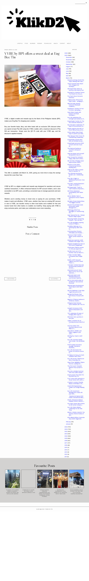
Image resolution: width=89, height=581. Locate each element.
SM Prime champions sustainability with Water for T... (75, 192)
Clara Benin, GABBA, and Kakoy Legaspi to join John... (74, 332)
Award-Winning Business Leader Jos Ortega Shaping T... (75, 387)
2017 (66, 443)
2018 (66, 440)
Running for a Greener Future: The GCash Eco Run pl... (76, 93)
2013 (66, 452)
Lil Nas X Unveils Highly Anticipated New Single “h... (74, 256)
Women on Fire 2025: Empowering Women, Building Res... (74, 166)
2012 (66, 454)
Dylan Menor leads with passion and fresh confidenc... (74, 114)
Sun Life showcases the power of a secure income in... (75, 351)
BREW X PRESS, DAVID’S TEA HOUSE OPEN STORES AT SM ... (76, 414)
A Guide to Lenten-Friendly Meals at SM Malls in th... (75, 383)
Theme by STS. (49, 509)
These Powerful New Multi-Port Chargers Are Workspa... (75, 85)
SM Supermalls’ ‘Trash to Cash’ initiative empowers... (76, 188)
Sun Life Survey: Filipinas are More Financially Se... (75, 359)
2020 (66, 436)
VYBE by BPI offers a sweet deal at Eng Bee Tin (75, 170)
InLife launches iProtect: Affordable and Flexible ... (75, 232)
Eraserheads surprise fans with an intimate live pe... (75, 140)
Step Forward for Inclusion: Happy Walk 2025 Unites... (75, 158)
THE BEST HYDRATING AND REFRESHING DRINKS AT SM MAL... (75, 266)
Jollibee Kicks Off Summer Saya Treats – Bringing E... (75, 100)
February (68, 421)
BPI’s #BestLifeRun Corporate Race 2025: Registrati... (76, 418)
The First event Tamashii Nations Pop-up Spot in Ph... (74, 367)
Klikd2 (38, 509)
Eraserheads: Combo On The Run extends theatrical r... (75, 121)
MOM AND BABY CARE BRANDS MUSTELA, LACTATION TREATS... (74, 277)
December (69, 57)
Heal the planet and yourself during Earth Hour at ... (75, 154)
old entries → (55, 278)
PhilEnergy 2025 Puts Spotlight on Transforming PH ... (75, 211)
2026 (66, 53)
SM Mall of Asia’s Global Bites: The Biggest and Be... (76, 202)
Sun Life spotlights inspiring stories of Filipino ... (75, 223)
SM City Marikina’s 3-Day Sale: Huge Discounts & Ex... (76, 291)
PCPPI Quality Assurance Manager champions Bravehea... (74, 346)
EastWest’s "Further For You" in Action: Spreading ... (75, 109)
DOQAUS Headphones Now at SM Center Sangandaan (76, 244)
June (67, 71)
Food (26, 43)
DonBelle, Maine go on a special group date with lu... (74, 228)
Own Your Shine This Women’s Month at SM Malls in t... (74, 327)
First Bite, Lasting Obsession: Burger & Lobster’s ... (75, 184)
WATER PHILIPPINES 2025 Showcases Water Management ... (75, 206)
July (67, 68)
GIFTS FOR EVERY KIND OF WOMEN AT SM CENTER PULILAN (75, 282)
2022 (66, 431)
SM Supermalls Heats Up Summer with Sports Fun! (75, 89)
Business (32, 43)
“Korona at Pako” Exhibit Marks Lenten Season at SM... (75, 236)
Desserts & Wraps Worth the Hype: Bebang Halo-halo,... (75, 80)
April (67, 75)
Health (56, 43)
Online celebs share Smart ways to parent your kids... (75, 133)
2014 (66, 449)
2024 (66, 427)
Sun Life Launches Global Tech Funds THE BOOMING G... (75, 341)
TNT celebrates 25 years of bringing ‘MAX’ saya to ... (75, 314)
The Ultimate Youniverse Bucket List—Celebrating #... (75, 175)
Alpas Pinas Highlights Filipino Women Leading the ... (76, 363)
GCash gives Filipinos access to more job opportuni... (75, 248)
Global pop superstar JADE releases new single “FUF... (75, 240)
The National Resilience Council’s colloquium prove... (74, 150)
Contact (62, 43)
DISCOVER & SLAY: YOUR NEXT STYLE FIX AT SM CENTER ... (74, 272)
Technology (47, 43)
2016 (66, 445)
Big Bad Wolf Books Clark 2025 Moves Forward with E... (75, 296)
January (68, 424)
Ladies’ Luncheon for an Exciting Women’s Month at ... (76, 322)
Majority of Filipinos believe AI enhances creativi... (75, 300)
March (68, 78)
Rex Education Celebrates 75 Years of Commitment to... (75, 125)
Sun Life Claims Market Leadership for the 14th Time (74, 409)
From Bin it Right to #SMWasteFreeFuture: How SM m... (76, 180)
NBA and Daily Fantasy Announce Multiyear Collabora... (73, 105)
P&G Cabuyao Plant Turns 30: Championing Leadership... (75, 136)
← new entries (10, 278)
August (68, 66)
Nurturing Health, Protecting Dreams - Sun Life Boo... (75, 219)
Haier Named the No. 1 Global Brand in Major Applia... (76, 215)
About (69, 43)
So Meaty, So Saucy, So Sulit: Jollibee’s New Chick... (75, 355)
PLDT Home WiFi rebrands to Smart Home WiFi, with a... (75, 379)
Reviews (39, 43)
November (69, 59)
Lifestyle (19, 43)
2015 (66, 447)
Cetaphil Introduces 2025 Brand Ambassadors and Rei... (75, 310)
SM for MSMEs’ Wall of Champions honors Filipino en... (75, 197)
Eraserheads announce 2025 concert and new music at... (75, 145)
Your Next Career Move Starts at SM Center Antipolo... (76, 404)
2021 (66, 433)
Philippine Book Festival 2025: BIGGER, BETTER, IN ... (75, 304)
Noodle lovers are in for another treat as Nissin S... (75, 251)
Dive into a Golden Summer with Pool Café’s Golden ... (75, 372)
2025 (66, 55)
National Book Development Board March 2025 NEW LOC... (75, 287)
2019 (66, 438)
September (69, 64)
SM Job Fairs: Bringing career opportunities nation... (75, 161)
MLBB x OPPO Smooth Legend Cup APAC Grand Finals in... (75, 261)
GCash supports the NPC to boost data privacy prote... (75, 129)
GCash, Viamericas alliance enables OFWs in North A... (75, 400)
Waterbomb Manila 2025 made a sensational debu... (75, 397)
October (68, 62)
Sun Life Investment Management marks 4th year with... (75, 392)
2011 (66, 456)
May (67, 73)
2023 (66, 429)
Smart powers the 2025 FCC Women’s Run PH (75, 375)
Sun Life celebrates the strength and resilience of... (76, 118)
